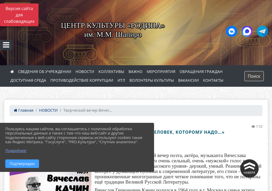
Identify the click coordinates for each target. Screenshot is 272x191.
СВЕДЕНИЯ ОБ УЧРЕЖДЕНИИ (44, 71)
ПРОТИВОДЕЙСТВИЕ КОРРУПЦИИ (81, 80)
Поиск (254, 76)
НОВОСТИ (84, 71)
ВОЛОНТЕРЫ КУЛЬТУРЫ (151, 80)
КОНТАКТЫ (213, 80)
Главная (23, 110)
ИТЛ (121, 80)
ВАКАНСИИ (188, 80)
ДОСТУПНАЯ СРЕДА (28, 80)
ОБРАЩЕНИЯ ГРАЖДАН (201, 71)
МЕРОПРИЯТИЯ (161, 71)
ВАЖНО (135, 71)
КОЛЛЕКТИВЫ (111, 71)
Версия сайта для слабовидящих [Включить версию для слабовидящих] (19, 15)
